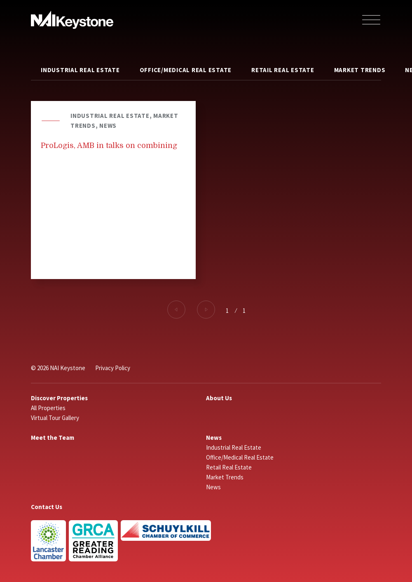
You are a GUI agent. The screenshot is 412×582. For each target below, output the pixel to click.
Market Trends (360, 70)
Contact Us (46, 507)
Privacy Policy (112, 368)
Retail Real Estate (282, 70)
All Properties (48, 408)
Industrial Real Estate (80, 70)
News (214, 437)
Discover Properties (59, 398)
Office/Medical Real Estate (186, 70)
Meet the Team (52, 437)
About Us (219, 398)
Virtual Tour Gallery (55, 418)
